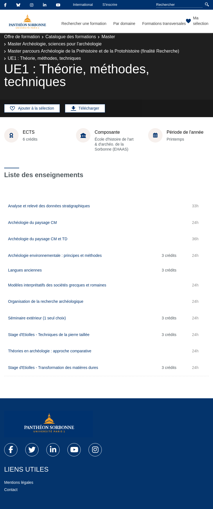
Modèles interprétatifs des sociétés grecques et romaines (57, 285)
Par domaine (124, 23)
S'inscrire (110, 4)
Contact (10, 489)
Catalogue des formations (70, 36)
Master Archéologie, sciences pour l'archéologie (55, 44)
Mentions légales (18, 482)
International (83, 4)
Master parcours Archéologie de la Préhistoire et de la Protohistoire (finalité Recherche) (93, 51)
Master (108, 36)
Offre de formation (22, 36)
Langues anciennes (25, 270)
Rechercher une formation (84, 23)
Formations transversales (164, 23)
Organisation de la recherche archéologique (45, 301)
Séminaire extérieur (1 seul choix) (37, 318)
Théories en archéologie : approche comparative (49, 351)
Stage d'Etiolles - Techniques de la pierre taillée (48, 334)
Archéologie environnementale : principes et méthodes (55, 255)
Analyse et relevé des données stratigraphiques (49, 206)
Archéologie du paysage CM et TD (37, 239)
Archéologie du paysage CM (32, 222)
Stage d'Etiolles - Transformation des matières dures (53, 367)
